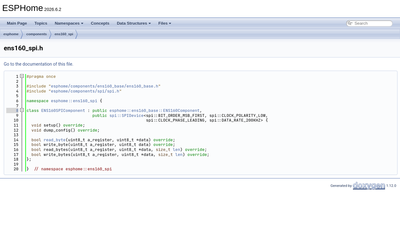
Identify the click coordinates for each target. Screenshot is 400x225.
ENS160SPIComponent (63, 110)
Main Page (17, 23)
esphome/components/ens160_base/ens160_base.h (104, 86)
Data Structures (134, 23)
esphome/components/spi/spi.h (85, 91)
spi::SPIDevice (126, 115)
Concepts (100, 23)
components (36, 34)
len (176, 149)
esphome (10, 34)
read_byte (55, 139)
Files (165, 23)
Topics (40, 23)
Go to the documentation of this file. (38, 64)
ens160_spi (64, 34)
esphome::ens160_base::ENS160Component (154, 110)
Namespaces (69, 23)
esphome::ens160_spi (74, 100)
